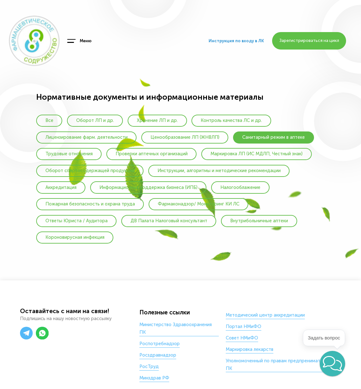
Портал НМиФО (243, 326)
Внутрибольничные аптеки (259, 221)
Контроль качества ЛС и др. (231, 120)
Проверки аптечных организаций (152, 154)
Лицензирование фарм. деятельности (86, 137)
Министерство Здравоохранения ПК (175, 328)
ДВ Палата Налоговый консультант (168, 221)
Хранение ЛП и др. (157, 120)
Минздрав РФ (154, 378)
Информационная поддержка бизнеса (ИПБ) (148, 187)
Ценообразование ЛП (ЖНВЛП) (184, 137)
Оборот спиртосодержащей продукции (90, 170)
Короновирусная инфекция (74, 237)
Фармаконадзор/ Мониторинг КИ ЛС (198, 204)
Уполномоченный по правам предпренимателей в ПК (280, 364)
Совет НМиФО (242, 338)
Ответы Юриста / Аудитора (76, 221)
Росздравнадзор (157, 355)
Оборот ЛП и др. (95, 120)
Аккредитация (61, 187)
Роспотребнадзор (159, 343)
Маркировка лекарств (249, 349)
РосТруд (149, 366)
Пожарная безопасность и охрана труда (90, 204)
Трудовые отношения (69, 154)
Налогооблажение (240, 187)
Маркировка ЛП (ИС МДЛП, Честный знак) (257, 154)
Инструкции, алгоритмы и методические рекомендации (219, 170)
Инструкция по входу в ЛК (236, 40)
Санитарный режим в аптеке (273, 137)
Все (49, 120)
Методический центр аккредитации (265, 315)
